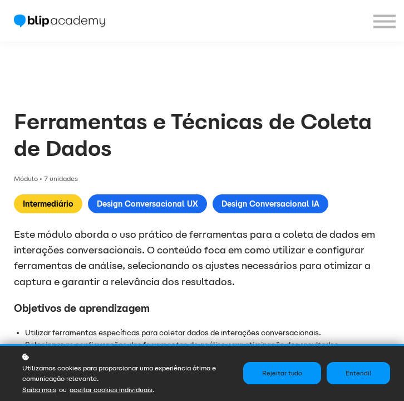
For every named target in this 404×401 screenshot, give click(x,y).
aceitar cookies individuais (111, 389)
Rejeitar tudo (282, 373)
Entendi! (358, 373)
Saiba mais (39, 389)
